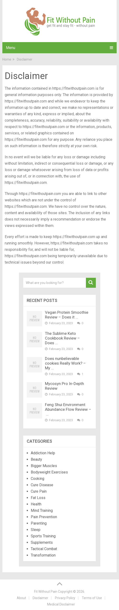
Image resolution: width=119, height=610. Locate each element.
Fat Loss (38, 497)
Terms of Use (92, 598)
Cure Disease (42, 485)
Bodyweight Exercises (49, 472)
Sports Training (43, 536)
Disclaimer (40, 598)
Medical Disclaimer (61, 604)
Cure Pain (39, 491)
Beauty (36, 459)
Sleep (35, 529)
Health (36, 504)
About (21, 598)
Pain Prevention (44, 517)
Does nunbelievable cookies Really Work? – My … (65, 363)
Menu (10, 47)
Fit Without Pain (45, 591)
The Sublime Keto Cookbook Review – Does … (62, 338)
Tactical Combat (44, 549)
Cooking (37, 478)
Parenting (39, 523)
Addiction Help (43, 453)
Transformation (43, 555)
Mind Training (42, 510)
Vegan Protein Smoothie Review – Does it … (66, 314)
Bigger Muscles (44, 466)
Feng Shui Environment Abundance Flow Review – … (68, 409)
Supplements (42, 542)
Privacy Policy (65, 598)
